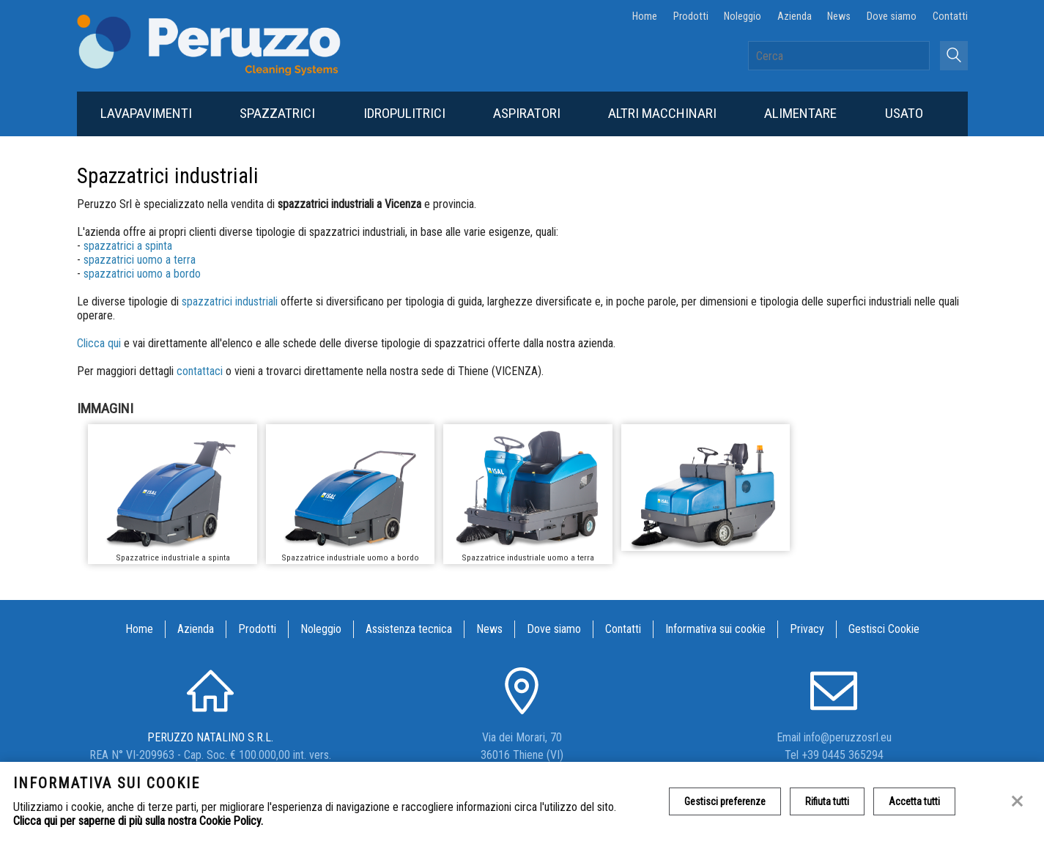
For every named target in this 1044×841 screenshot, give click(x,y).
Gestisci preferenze (725, 801)
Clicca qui (99, 343)
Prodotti (690, 16)
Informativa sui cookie (715, 629)
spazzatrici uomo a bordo (142, 274)
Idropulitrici (404, 113)
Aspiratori (526, 113)
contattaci (201, 371)
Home (644, 16)
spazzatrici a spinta (128, 246)
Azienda (794, 16)
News (839, 16)
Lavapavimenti (146, 113)
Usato (904, 113)
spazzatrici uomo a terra (140, 260)
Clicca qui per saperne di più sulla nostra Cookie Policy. (138, 821)
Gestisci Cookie (883, 629)
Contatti (950, 16)
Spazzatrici (277, 113)
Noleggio (742, 16)
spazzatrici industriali (230, 301)
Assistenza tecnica (409, 629)
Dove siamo (892, 16)
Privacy (807, 629)
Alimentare (800, 113)
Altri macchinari (662, 113)
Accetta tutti (914, 801)
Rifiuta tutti (827, 801)
